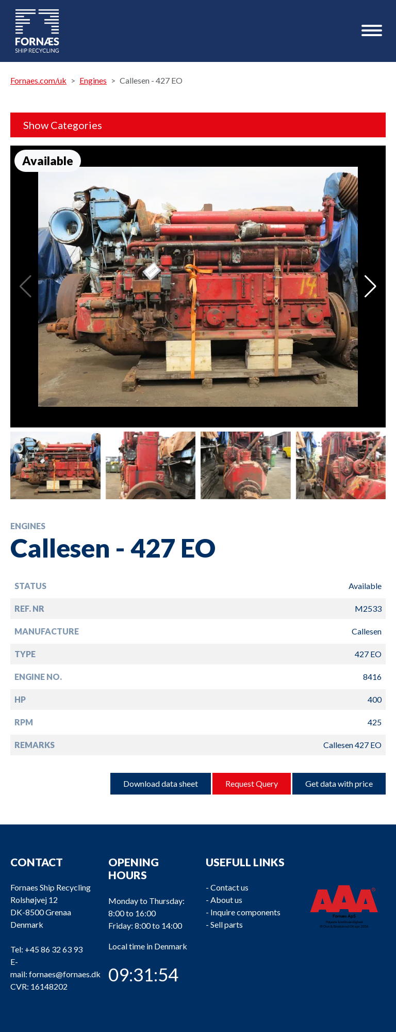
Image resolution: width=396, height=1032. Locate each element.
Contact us (229, 887)
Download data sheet (160, 783)
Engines (93, 80)
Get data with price (339, 783)
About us (226, 899)
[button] (370, 286)
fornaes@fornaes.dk (65, 974)
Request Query (251, 783)
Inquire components (245, 912)
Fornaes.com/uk (38, 80)
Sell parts (226, 924)
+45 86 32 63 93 (53, 949)
